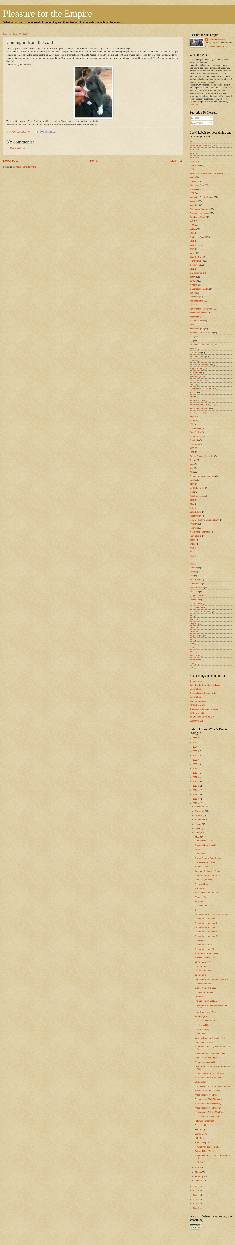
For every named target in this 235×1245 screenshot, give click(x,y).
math (192, 651)
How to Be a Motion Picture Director (211, 1053)
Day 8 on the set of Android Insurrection (212, 979)
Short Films (200, 854)
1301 (192, 241)
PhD (191, 336)
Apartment (194, 317)
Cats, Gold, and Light (204, 880)
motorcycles (195, 655)
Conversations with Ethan (201, 309)
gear (192, 468)
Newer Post (10, 160)
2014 (195, 790)
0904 (192, 141)
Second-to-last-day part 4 (206, 932)
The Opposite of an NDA (206, 1001)
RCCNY (193, 392)
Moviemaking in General (200, 145)
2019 (195, 768)
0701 (192, 149)
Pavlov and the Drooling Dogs (203, 404)
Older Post (176, 160)
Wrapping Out (201, 897)
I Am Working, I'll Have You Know (209, 1112)
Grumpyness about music (201, 344)
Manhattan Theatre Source (202, 197)
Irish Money (200, 888)
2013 (195, 794)
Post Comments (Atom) (26, 167)
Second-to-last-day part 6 (206, 923)
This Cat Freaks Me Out (205, 1020)
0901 (192, 548)
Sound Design (196, 436)
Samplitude (195, 372)
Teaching (194, 528)
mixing (192, 540)
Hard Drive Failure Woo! (205, 1012)
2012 (195, 799)
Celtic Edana (195, 512)
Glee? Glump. (201, 1082)
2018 (195, 773)
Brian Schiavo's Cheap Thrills (203, 693)
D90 (191, 424)
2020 (195, 764)
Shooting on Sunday (204, 992)
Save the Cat (195, 257)
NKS (192, 492)
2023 (195, 751)
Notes (192, 360)
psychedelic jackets (198, 313)
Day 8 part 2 (200, 975)
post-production (197, 301)
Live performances (198, 380)
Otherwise (194, 165)
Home (94, 160)
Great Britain (195, 579)
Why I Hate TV (201, 940)
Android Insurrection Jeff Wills (208, 1077)
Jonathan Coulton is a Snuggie (208, 871)
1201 (192, 193)
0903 (192, 448)
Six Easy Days (196, 412)
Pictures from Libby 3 (204, 970)
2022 (195, 755)
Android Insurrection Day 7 (206, 1095)
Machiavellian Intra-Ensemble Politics (211, 1038)
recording (194, 205)
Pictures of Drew (197, 185)
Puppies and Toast (198, 595)
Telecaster (194, 599)
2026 (195, 738)
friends (193, 480)
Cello (192, 508)
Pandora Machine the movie (202, 476)
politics (193, 229)
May (197, 837)
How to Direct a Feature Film (207, 1090)
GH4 (192, 575)
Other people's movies (200, 209)
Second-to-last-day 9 (204, 944)
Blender (193, 396)
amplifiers (194, 416)
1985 (192, 564)
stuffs (192, 667)
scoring (193, 663)
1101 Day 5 (200, 1162)
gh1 (191, 221)
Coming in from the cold (205, 845)
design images (196, 635)
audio (192, 293)
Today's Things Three (204, 1151)
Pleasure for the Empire (47, 13)
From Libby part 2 (202, 1142)
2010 (195, 1186)
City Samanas (196, 273)
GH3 (192, 472)
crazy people (195, 536)
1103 (192, 560)
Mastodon (194, 104)
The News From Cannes (206, 862)
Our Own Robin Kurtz (204, 1042)
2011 (195, 803)
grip (191, 639)
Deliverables (195, 352)
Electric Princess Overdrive (202, 456)
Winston (193, 285)
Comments (197, 123)
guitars (193, 277)
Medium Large (196, 689)
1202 (192, 233)
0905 (192, 504)
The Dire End (200, 966)
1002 (192, 161)
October (199, 815)
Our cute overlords (198, 701)
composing (194, 623)
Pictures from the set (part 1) (207, 1147)
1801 (192, 452)
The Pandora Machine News (207, 1116)
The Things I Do (202, 1025)
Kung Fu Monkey (197, 713)
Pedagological (201, 1016)
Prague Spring (196, 368)
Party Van (199, 901)
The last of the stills (203, 906)
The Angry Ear (196, 603)
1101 (192, 169)
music (192, 348)
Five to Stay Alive (202, 1129)
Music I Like (195, 245)
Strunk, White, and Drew (206, 988)
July (197, 828)
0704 (192, 249)
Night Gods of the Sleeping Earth (204, 520)
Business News (201, 884)
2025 (195, 742)
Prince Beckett (201, 1033)
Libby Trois (199, 1138)
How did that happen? (204, 983)
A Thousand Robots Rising (206, 953)
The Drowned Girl (197, 607)
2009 (195, 1190)
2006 (195, 1203)
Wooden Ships (201, 867)
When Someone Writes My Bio (208, 875)
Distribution (195, 265)
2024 (195, 747)
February (199, 1176)
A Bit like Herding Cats (205, 957)
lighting (193, 643)
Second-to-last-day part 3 (206, 936)
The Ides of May (202, 1029)
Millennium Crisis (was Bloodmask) (205, 173)
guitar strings (195, 376)
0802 (192, 157)
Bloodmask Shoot (197, 217)
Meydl (192, 253)
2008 (195, 1195)
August (198, 824)
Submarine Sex (196, 721)
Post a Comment (17, 148)
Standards (194, 440)
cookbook (194, 627)
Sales (197, 849)
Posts (195, 118)
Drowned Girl (195, 428)
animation (194, 619)
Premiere (194, 524)
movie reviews (196, 659)
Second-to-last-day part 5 (206, 927)
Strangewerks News (204, 841)
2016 (195, 781)
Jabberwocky (195, 516)
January (199, 1181)
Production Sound (198, 237)
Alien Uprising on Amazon (206, 893)
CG (191, 340)
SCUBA (193, 281)
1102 (192, 225)
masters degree (197, 328)
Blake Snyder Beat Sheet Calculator (206, 685)
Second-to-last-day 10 (204, 949)
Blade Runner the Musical (201, 332)
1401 (192, 269)
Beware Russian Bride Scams (208, 858)
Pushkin (193, 189)
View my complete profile (216, 46)
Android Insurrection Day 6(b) (208, 1103)
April (197, 1168)
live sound (194, 444)
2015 (195, 786)
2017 (195, 777)
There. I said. (200, 1125)
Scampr (193, 460)
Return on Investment (204, 1121)
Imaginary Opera (197, 356)
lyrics (192, 647)
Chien (192, 572)
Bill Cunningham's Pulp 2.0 (202, 717)
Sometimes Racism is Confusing (209, 1073)
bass (192, 464)
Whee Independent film (200, 532)
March (198, 1172)
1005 (192, 556)
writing (192, 544)
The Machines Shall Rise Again (208, 1099)
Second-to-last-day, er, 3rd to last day (211, 914)
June (197, 833)
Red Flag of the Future (200, 408)
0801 (192, 153)
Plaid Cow (194, 591)
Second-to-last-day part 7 (206, 919)
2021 (195, 760)
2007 (195, 1199)
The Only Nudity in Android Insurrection (212, 1086)
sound (192, 384)
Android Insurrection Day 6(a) (208, 1108)
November (200, 811)
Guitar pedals (196, 583)
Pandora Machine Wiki (205, 1062)
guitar (192, 177)
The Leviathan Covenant (201, 611)
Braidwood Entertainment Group (204, 709)
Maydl (192, 324)
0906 (192, 484)
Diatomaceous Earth (199, 289)
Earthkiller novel (197, 488)
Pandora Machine (197, 400)
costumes (194, 631)
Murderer (199, 996)
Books (192, 420)
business (194, 201)
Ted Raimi (194, 297)
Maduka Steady (197, 587)
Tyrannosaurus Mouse (199, 213)
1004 (192, 305)
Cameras (194, 568)
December (200, 807)
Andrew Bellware (216, 39)
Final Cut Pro (195, 432)
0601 (192, 500)
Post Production (197, 496)
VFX (191, 615)
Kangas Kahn (196, 681)
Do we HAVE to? (202, 962)
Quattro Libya (201, 1134)
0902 (192, 552)
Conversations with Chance (202, 388)
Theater (193, 181)
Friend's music (196, 261)
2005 (195, 1208)
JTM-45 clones (196, 321)
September (200, 820)
